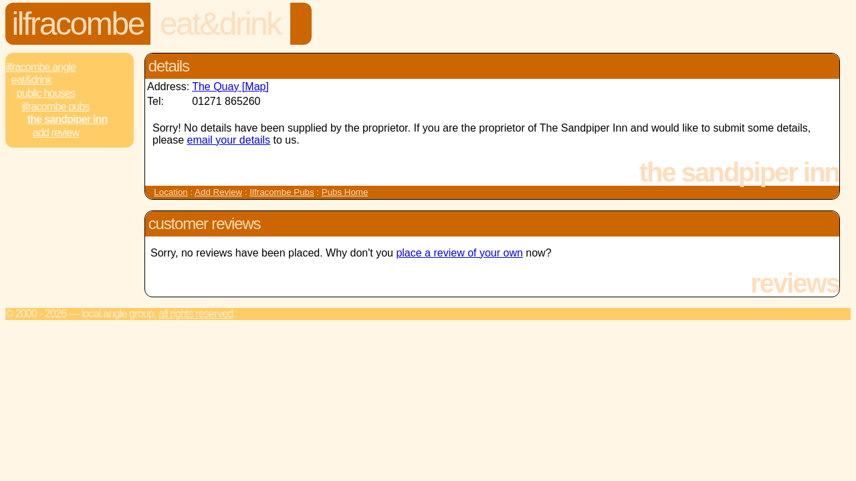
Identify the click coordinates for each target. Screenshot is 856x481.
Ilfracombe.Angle (41, 67)
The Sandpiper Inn (67, 119)
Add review (56, 132)
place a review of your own (459, 253)
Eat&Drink (220, 23)
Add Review (218, 192)
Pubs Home (345, 192)
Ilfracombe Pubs (56, 106)
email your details (229, 140)
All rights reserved (195, 313)
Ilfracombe (78, 23)
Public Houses (46, 93)
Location (170, 192)
